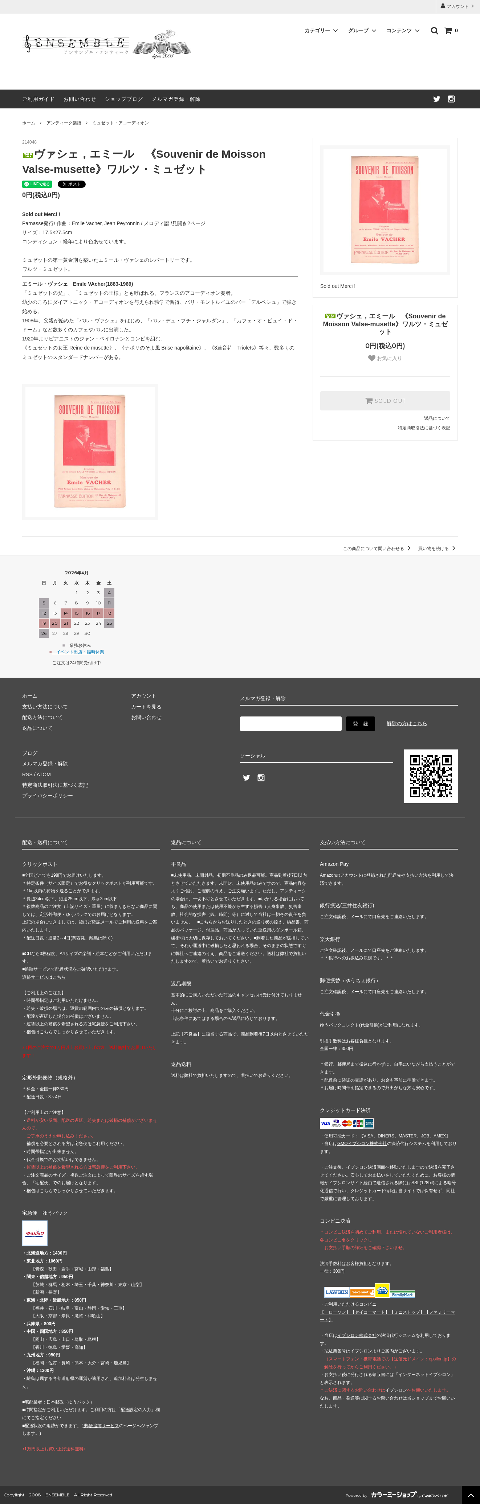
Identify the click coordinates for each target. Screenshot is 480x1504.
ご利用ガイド (38, 99)
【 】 (335, 1312)
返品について (437, 418)
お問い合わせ (80, 99)
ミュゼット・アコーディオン (120, 122)
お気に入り (385, 358)
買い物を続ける (438, 548)
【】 (370, 1312)
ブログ (29, 753)
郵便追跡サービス (101, 1425)
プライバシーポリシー (47, 795)
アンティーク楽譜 (63, 122)
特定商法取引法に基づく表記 (55, 785)
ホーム (28, 122)
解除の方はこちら (407, 723)
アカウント (458, 6)
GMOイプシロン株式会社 (362, 1143)
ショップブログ (124, 99)
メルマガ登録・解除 (176, 99)
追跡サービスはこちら (44, 977)
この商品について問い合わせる (378, 548)
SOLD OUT (385, 401)
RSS (27, 774)
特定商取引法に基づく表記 (424, 427)
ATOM (44, 774)
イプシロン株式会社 (357, 1335)
